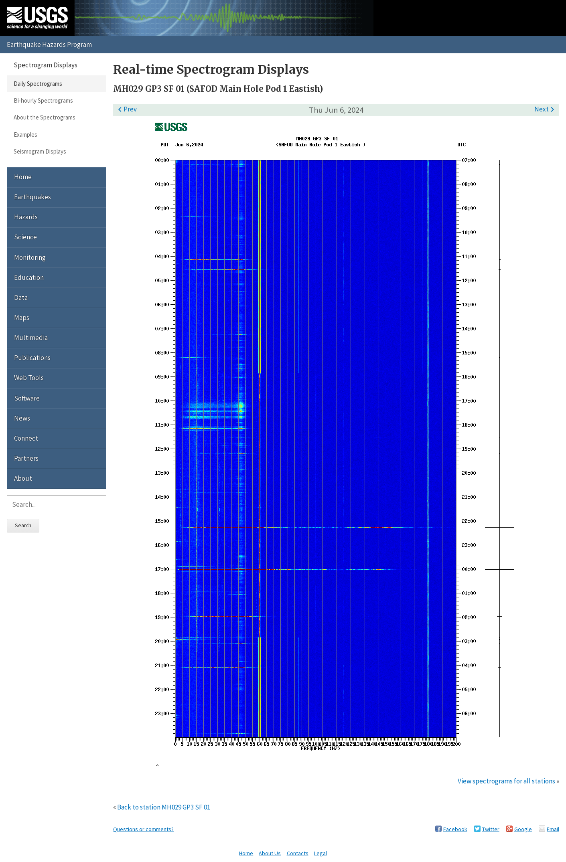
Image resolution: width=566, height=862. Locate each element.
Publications (32, 357)
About (23, 478)
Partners (26, 458)
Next (545, 109)
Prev (126, 109)
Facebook (455, 829)
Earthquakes (32, 196)
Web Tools (29, 377)
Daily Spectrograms (38, 83)
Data (21, 297)
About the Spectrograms (44, 117)
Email (553, 829)
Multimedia (31, 337)
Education (29, 277)
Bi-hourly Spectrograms (43, 100)
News (22, 418)
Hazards (26, 216)
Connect (26, 438)
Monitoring (30, 257)
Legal (320, 853)
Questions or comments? (143, 829)
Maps (21, 317)
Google (523, 829)
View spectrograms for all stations (506, 781)
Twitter (490, 829)
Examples (25, 134)
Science (25, 237)
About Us (270, 853)
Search (23, 525)
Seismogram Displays (40, 151)
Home (23, 176)
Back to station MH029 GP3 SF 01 (163, 807)
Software (27, 398)
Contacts (297, 853)
